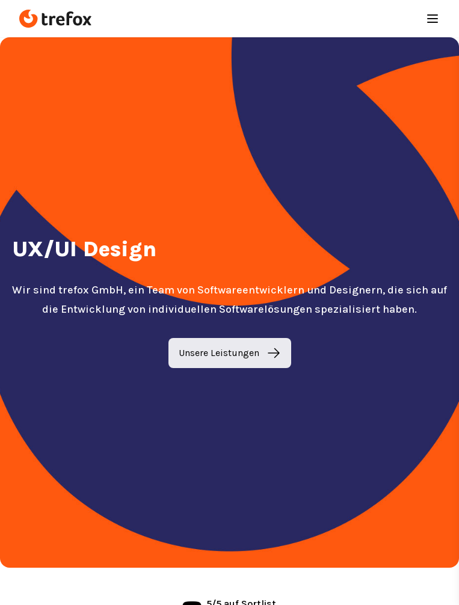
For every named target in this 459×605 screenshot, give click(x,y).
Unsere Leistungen (230, 353)
